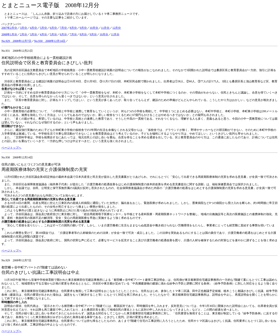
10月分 (94, 27)
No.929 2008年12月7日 (16, 40)
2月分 (23, 34)
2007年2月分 (9, 27)
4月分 (33, 27)
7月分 (63, 27)
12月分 (116, 27)
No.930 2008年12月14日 (49, 40)
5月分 (43, 27)
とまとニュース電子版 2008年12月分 (50, 5)
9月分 (83, 27)
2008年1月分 (9, 34)
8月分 (73, 27)
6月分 (53, 27)
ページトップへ (11, 147)
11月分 (105, 27)
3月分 (23, 27)
